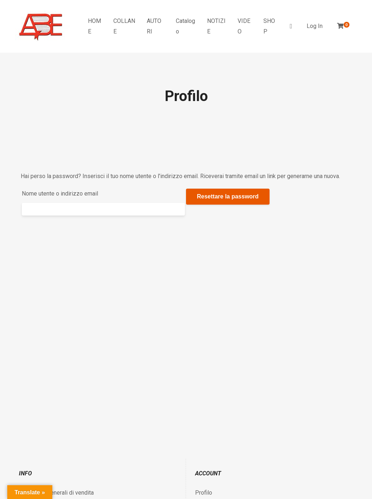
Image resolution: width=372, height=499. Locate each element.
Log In (315, 26)
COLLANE (124, 26)
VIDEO (244, 26)
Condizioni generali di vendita (56, 492)
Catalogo (185, 26)
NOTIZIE (216, 26)
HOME (94, 26)
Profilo (203, 492)
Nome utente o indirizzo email (60, 193)
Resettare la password (228, 196)
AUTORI (154, 26)
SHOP (269, 26)
